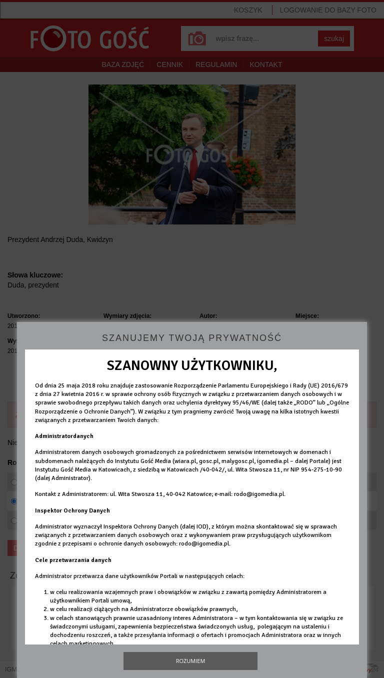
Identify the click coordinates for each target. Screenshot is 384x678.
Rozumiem (191, 660)
